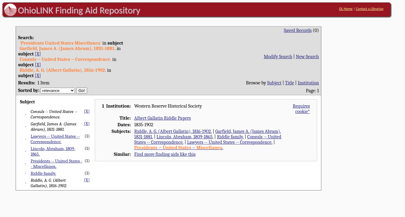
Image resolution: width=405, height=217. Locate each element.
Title (289, 83)
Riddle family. (43, 173)
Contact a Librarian (370, 9)
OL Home (346, 9)
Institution (308, 83)
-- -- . (178, 147)
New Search (307, 56)
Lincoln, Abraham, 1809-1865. (184, 137)
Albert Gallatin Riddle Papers (162, 118)
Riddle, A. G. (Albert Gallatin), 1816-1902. (173, 131)
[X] (38, 54)
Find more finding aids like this (165, 154)
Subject (274, 83)
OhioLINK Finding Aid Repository (79, 10)
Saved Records (298, 30)
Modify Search (278, 56)
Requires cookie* (301, 108)
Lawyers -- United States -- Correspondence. (55, 139)
